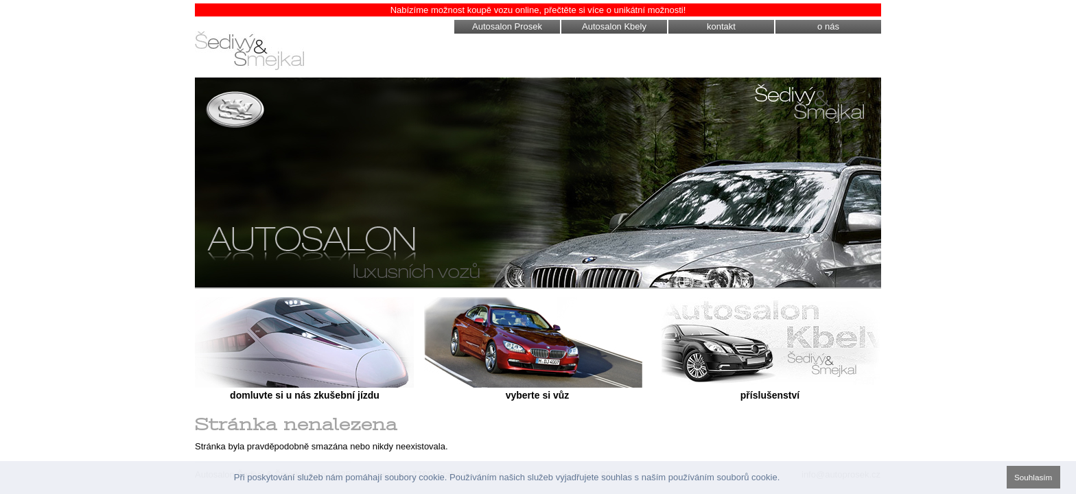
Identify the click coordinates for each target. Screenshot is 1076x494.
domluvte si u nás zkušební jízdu (304, 395)
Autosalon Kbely (614, 26)
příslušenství (769, 395)
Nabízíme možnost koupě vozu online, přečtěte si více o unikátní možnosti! (538, 10)
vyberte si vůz (538, 395)
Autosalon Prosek (507, 26)
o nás (828, 26)
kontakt (721, 26)
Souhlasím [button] (1033, 477)
